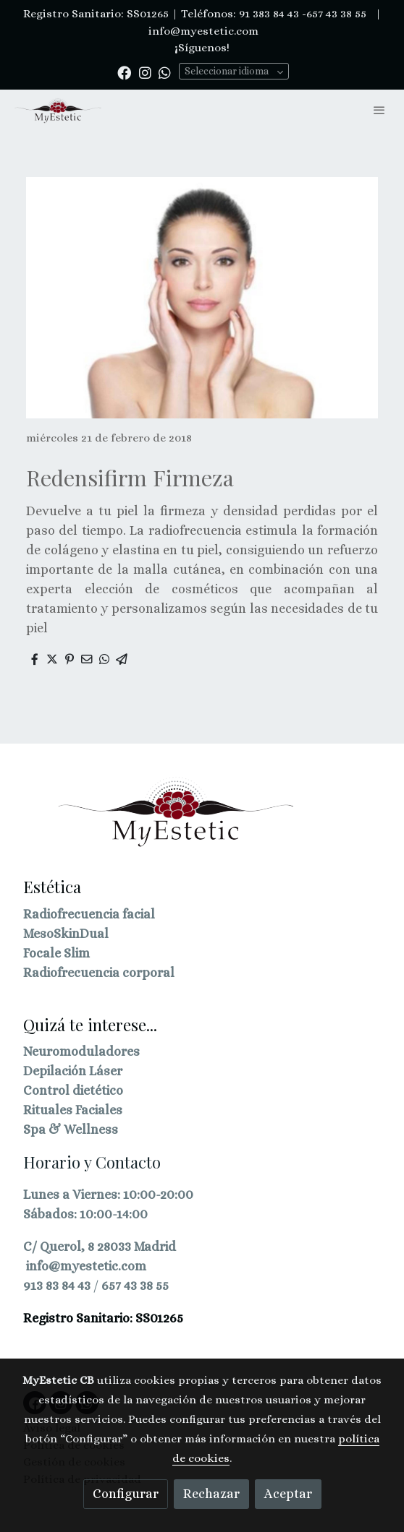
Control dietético (73, 1090)
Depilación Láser (72, 1071)
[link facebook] (124, 72)
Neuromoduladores (81, 1051)
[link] (57, 110)
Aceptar (288, 1493)
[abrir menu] (379, 109)
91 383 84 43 (269, 13)
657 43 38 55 (135, 1285)
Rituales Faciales (72, 1110)
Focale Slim (56, 953)
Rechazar (211, 1493)
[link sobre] (202, 821)
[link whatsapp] (165, 72)
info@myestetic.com (202, 31)
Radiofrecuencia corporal (98, 972)
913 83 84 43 (57, 1285)
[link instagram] (145, 72)
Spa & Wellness (70, 1129)
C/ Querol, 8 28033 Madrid (99, 1246)
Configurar (126, 1493)
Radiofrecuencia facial (89, 914)
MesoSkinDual (66, 933)
